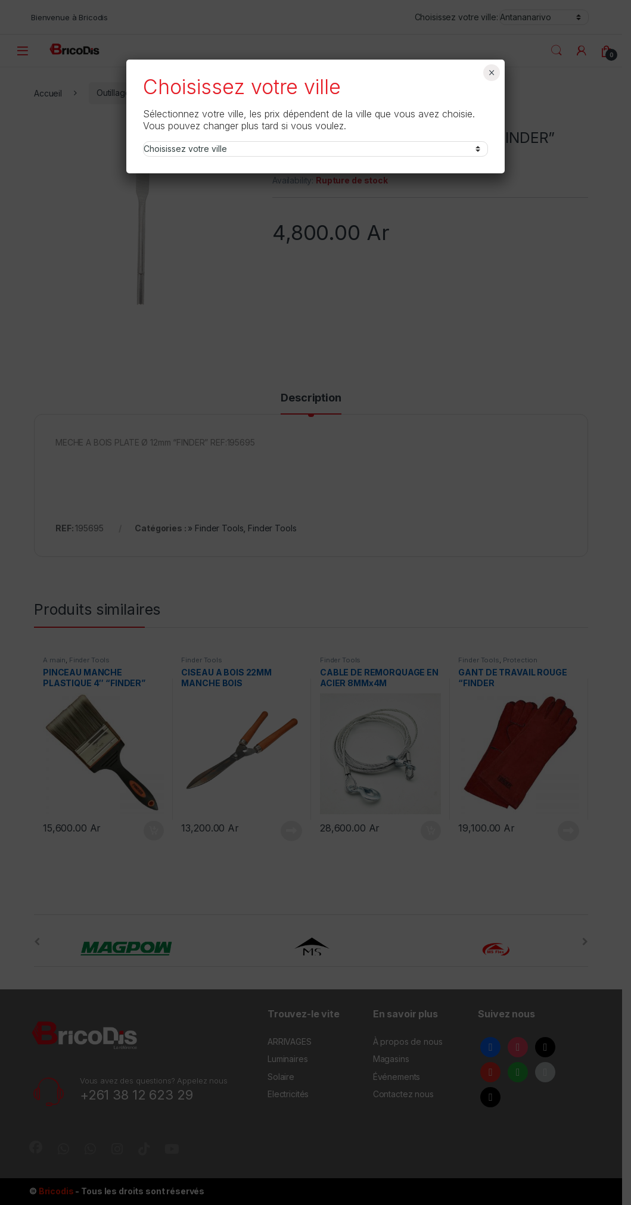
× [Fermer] (492, 72)
